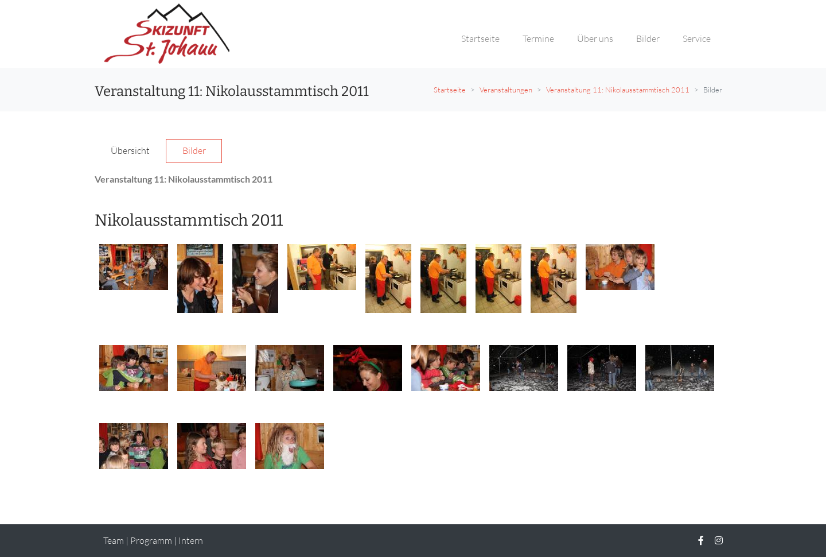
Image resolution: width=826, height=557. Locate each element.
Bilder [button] (648, 38)
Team (113, 540)
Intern (190, 540)
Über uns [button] (595, 38)
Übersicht (130, 150)
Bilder (194, 150)
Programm (151, 540)
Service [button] (697, 38)
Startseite (450, 89)
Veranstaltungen (506, 89)
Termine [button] (538, 38)
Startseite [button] (480, 38)
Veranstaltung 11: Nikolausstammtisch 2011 (617, 89)
